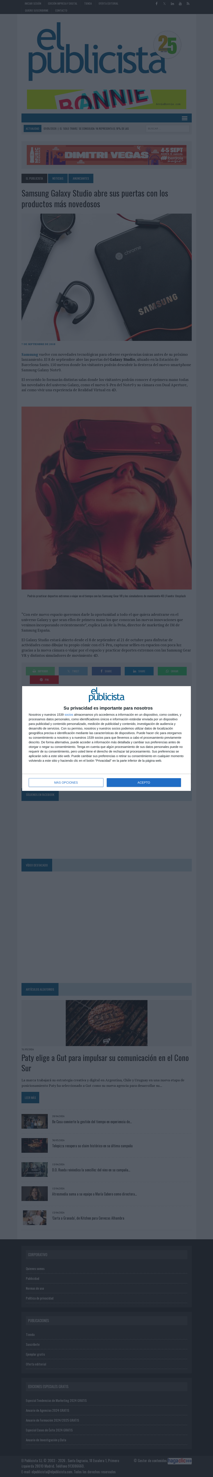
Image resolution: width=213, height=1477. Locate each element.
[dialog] (106, 738)
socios (68, 714)
